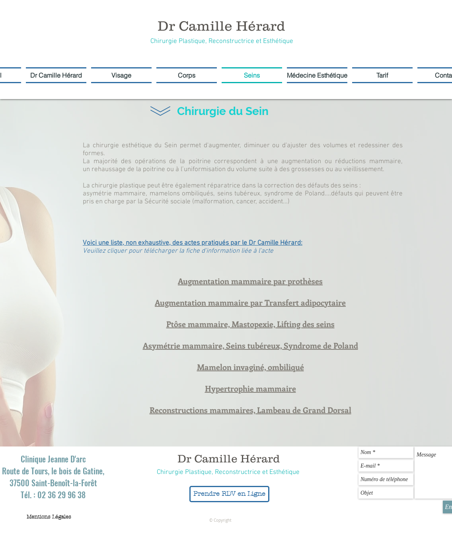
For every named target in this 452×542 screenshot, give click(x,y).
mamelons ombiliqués (181, 194)
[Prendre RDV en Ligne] (229, 494)
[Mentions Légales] (48, 517)
